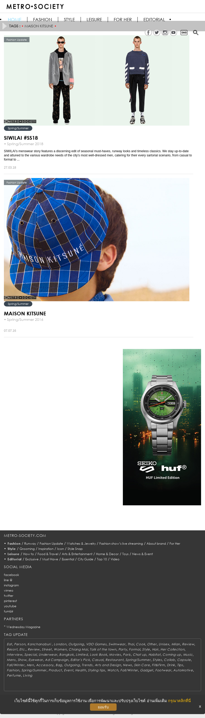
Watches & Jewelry (81, 543)
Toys (125, 554)
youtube (10, 606)
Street (47, 649)
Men (30, 665)
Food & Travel (48, 554)
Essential (68, 559)
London (60, 644)
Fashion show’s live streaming (121, 543)
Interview (14, 654)
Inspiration (45, 549)
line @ (8, 580)
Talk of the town (103, 649)
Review (188, 644)
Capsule (184, 660)
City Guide (85, 559)
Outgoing (76, 644)
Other (152, 644)
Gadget (146, 670)
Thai (131, 644)
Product (55, 670)
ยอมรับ (103, 707)
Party (122, 649)
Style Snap (75, 549)
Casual (97, 660)
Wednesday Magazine (23, 627)
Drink (171, 665)
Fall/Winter (16, 665)
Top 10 (102, 559)
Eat (9, 644)
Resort (12, 649)
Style (69, 19)
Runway (30, 543)
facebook (11, 575)
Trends (87, 665)
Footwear (163, 670)
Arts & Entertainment (77, 554)
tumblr (8, 611)
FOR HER (123, 19)
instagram (11, 585)
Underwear (48, 654)
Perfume (14, 675)
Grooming (27, 549)
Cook (140, 644)
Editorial (154, 19)
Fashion (42, 19)
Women (60, 649)
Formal (134, 649)
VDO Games (96, 644)
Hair (155, 649)
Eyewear (35, 660)
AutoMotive (183, 670)
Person (19, 644)
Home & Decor (107, 554)
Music (188, 654)
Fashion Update (51, 543)
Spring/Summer (18, 128)
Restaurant (114, 660)
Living (27, 675)
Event (68, 670)
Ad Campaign (56, 660)
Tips (180, 665)
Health (80, 670)
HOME (14, 19)
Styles (157, 660)
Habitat (154, 654)
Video (115, 559)
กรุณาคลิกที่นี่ (179, 700)
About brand (156, 543)
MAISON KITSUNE (25, 313)
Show (22, 660)
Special (30, 654)
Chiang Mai (78, 649)
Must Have (50, 559)
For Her (175, 543)
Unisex (164, 644)
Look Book (98, 654)
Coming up (171, 654)
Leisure (94, 19)
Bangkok (66, 654)
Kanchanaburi (39, 644)
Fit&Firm (158, 665)
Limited (82, 654)
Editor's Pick (80, 660)
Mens (11, 660)
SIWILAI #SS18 (21, 137)
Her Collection (172, 649)
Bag (59, 665)
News (127, 665)
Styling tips (96, 670)
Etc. (22, 649)
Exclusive (32, 559)
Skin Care (142, 665)
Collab (169, 660)
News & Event (142, 554)
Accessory (44, 665)
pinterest (10, 601)
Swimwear (116, 644)
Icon (60, 549)
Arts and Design (108, 665)
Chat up (139, 654)
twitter (8, 596)
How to (28, 554)
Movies (115, 654)
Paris (127, 654)
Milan (175, 644)
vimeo (8, 590)
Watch (112, 670)
